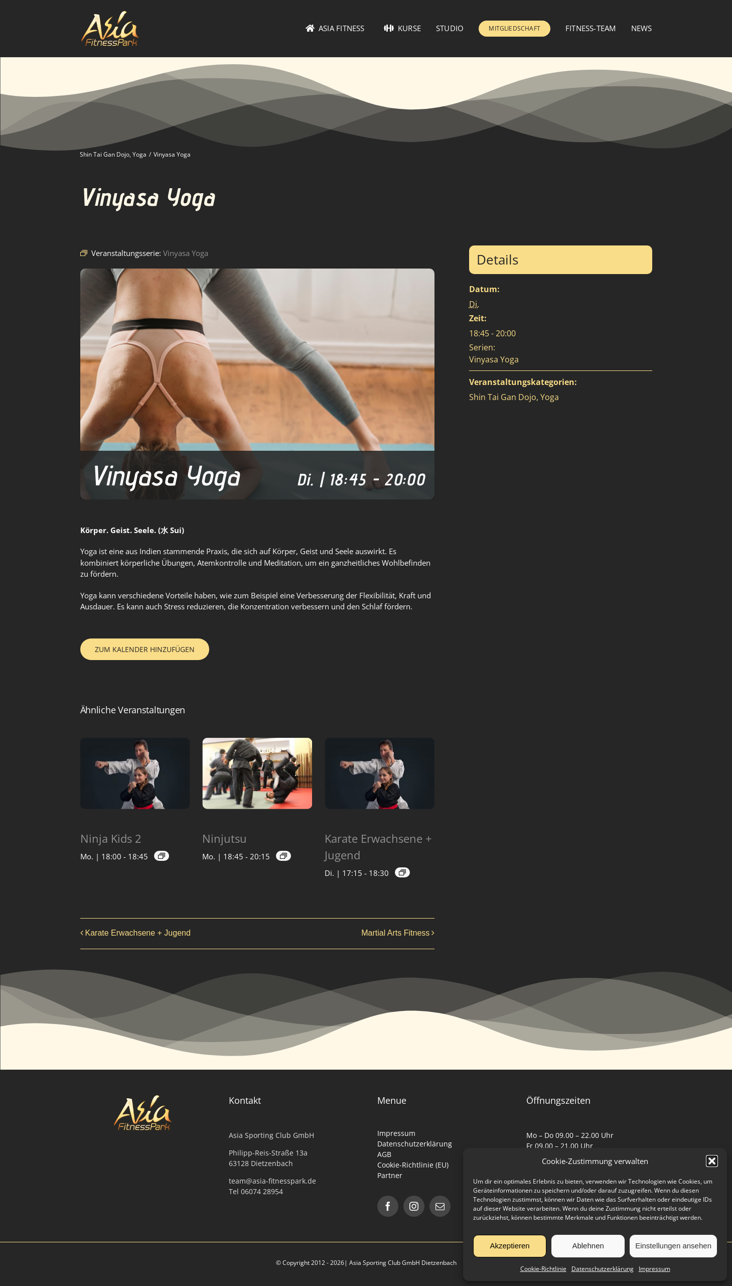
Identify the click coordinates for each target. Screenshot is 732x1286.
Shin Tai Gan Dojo (502, 397)
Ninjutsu (224, 838)
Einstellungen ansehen (673, 1245)
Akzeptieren (509, 1245)
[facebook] (387, 1206)
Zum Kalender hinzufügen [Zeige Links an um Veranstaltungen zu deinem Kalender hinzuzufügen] (145, 649)
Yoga (549, 397)
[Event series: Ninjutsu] (283, 856)
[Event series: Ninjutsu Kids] (161, 856)
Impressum (654, 1268)
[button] (712, 1161)
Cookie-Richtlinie (543, 1268)
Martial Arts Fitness (395, 933)
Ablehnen (588, 1245)
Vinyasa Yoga (494, 359)
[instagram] (413, 1206)
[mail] (440, 1206)
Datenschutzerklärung (602, 1268)
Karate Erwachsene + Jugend (138, 933)
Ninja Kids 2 (110, 838)
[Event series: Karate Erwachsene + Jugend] (402, 872)
